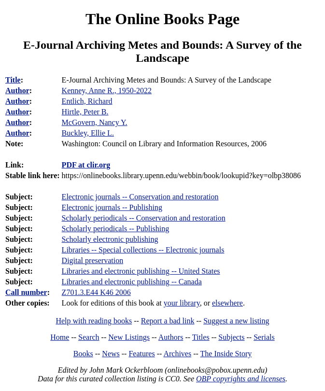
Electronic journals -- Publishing (112, 207)
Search (88, 337)
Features (141, 353)
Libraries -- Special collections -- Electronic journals (143, 250)
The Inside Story (226, 353)
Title (13, 80)
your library (182, 303)
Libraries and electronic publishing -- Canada (132, 282)
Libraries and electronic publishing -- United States (141, 271)
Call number (26, 292)
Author (17, 90)
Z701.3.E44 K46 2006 (96, 292)
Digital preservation (93, 260)
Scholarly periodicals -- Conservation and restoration (144, 218)
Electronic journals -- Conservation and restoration (140, 197)
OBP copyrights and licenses (240, 379)
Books (83, 353)
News (110, 353)
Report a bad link (168, 321)
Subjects (231, 337)
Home (59, 337)
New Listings (129, 337)
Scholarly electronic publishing (110, 239)
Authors (171, 337)
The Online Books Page (162, 19)
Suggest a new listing (236, 321)
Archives (177, 353)
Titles (201, 337)
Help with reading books (94, 321)
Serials (264, 337)
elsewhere (227, 303)
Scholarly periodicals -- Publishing (116, 228)
